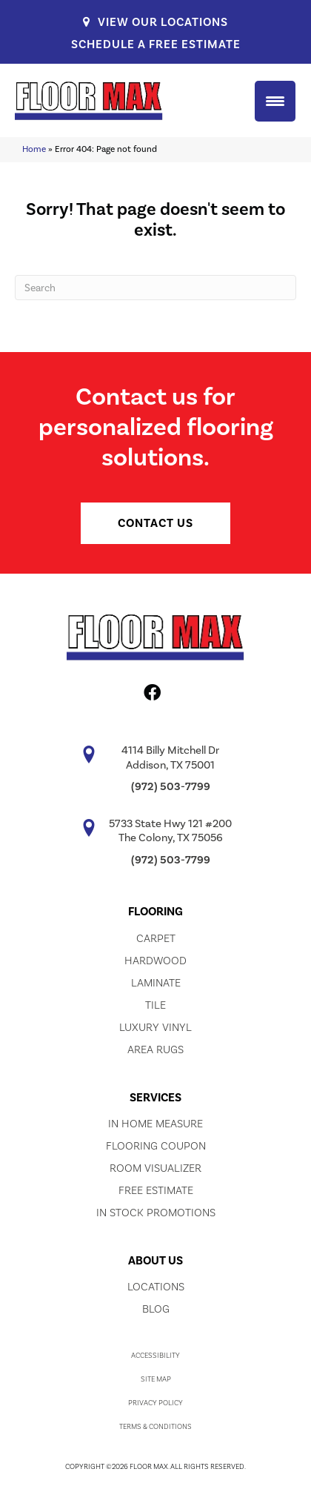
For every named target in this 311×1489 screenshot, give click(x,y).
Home (34, 149)
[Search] (155, 287)
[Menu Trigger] (275, 101)
